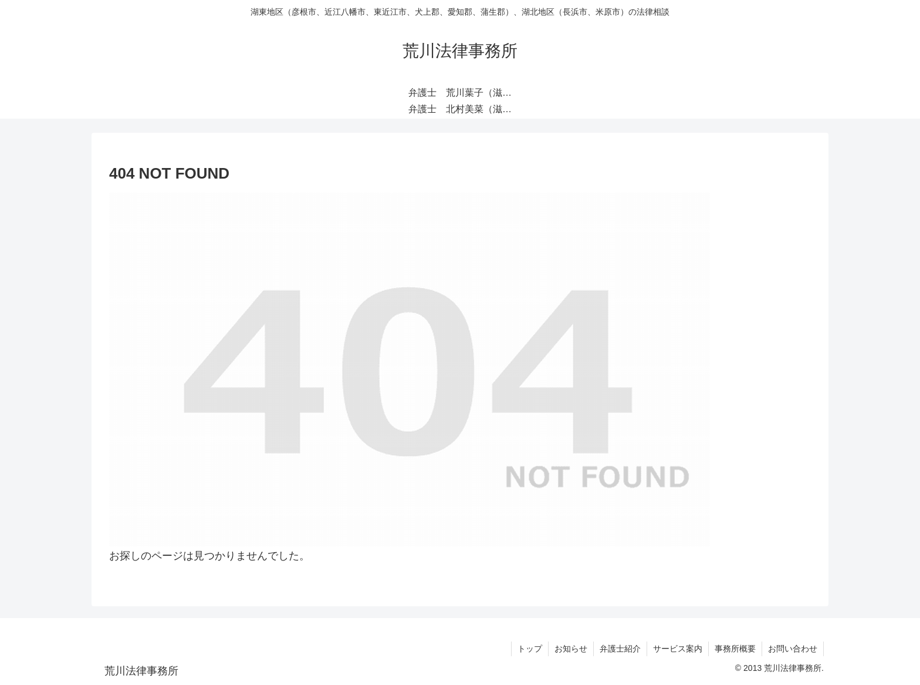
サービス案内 (677, 648)
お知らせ (570, 648)
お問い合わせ (792, 648)
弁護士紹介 (620, 648)
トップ (530, 648)
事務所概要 (735, 648)
